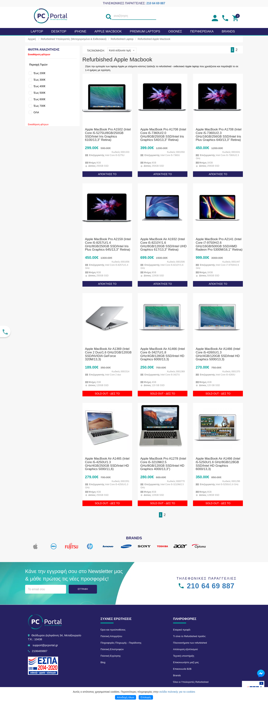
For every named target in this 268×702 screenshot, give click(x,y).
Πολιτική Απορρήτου (111, 636)
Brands (177, 675)
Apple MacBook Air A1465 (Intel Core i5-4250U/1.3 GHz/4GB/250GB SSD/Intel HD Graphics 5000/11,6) (107, 464)
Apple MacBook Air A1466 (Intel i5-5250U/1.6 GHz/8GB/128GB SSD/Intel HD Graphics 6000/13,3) (218, 464)
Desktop (58, 31)
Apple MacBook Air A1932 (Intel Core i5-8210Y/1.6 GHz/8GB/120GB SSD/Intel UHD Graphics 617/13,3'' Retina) (163, 244)
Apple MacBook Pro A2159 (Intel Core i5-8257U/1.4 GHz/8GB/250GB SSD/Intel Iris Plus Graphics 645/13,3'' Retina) (108, 244)
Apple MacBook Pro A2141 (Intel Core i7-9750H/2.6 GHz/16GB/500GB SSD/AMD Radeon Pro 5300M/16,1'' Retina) (219, 244)
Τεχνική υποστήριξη (183, 655)
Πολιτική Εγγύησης (110, 655)
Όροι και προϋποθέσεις (112, 629)
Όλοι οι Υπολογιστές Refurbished (190, 682)
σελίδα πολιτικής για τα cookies (177, 691)
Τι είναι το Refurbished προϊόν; (189, 636)
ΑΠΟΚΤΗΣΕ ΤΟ (107, 174)
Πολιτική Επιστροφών (112, 649)
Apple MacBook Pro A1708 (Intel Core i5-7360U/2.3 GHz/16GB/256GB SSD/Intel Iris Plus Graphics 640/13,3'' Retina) (218, 135)
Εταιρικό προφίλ (181, 629)
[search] (108, 16)
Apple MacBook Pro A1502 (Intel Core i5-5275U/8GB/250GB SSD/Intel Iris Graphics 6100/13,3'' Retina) (108, 135)
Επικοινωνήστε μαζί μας (186, 662)
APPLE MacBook (108, 31)
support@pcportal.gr (45, 645)
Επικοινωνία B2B (182, 668)
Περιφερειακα (202, 31)
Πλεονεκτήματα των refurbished (190, 642)
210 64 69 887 (155, 3)
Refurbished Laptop (122, 39)
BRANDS (228, 31)
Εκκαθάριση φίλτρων (39, 54)
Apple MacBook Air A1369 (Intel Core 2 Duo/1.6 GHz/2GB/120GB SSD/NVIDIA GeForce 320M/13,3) (108, 354)
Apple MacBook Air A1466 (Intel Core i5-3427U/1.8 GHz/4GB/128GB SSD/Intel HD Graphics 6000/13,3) (162, 354)
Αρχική (32, 39)
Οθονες (175, 31)
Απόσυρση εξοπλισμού (185, 649)
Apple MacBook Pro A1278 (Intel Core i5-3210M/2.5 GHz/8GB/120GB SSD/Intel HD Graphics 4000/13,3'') (163, 464)
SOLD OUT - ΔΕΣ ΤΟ (107, 393)
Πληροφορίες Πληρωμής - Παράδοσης (120, 642)
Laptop (37, 31)
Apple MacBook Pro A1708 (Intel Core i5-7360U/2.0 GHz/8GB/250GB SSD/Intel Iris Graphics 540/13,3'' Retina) (163, 135)
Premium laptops (145, 31)
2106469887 (39, 651)
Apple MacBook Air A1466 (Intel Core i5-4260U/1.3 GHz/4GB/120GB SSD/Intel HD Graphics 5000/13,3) (218, 354)
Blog (102, 662)
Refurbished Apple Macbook (154, 39)
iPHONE (80, 31)
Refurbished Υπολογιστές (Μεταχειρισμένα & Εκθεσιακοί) (73, 39)
